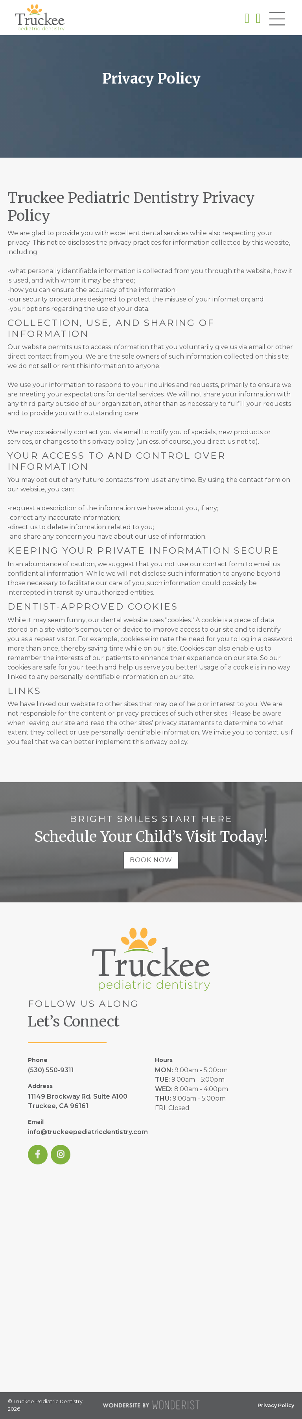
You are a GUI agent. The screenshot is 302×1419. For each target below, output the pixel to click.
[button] (277, 20)
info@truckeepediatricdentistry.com (88, 1132)
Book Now (151, 860)
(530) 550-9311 (51, 1070)
